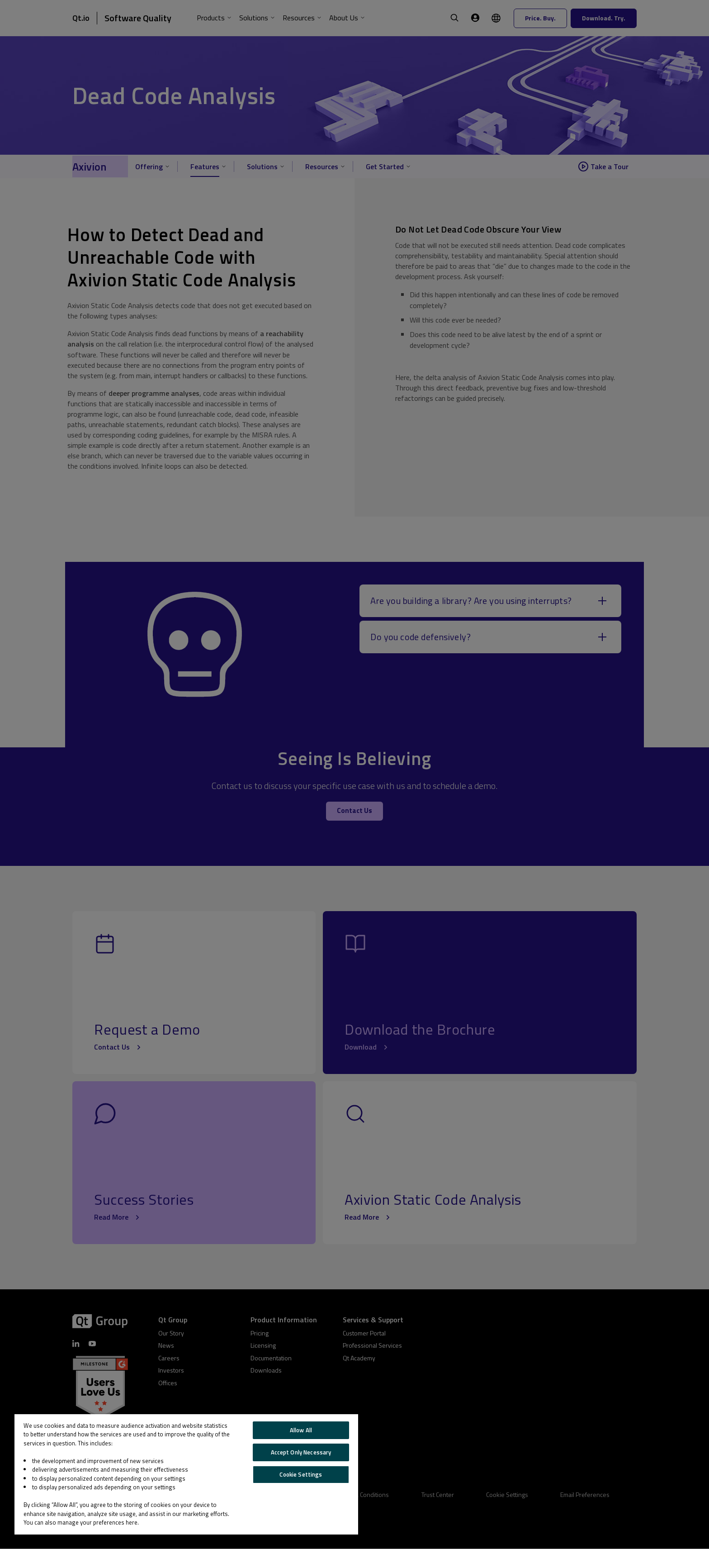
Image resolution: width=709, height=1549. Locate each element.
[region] (186, 1474)
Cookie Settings (300, 1474)
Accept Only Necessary (301, 1452)
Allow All (301, 1430)
